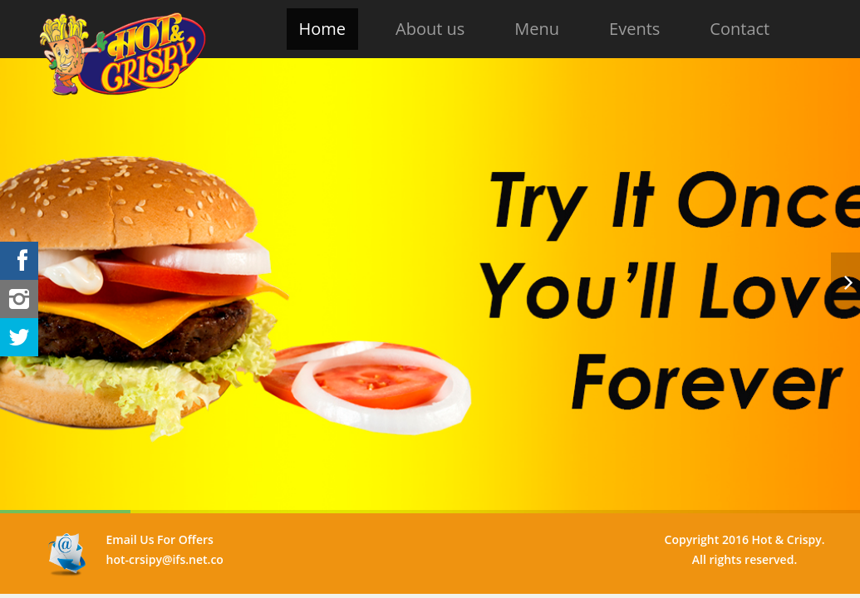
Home (322, 28)
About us (430, 28)
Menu (536, 28)
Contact (739, 28)
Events (634, 28)
